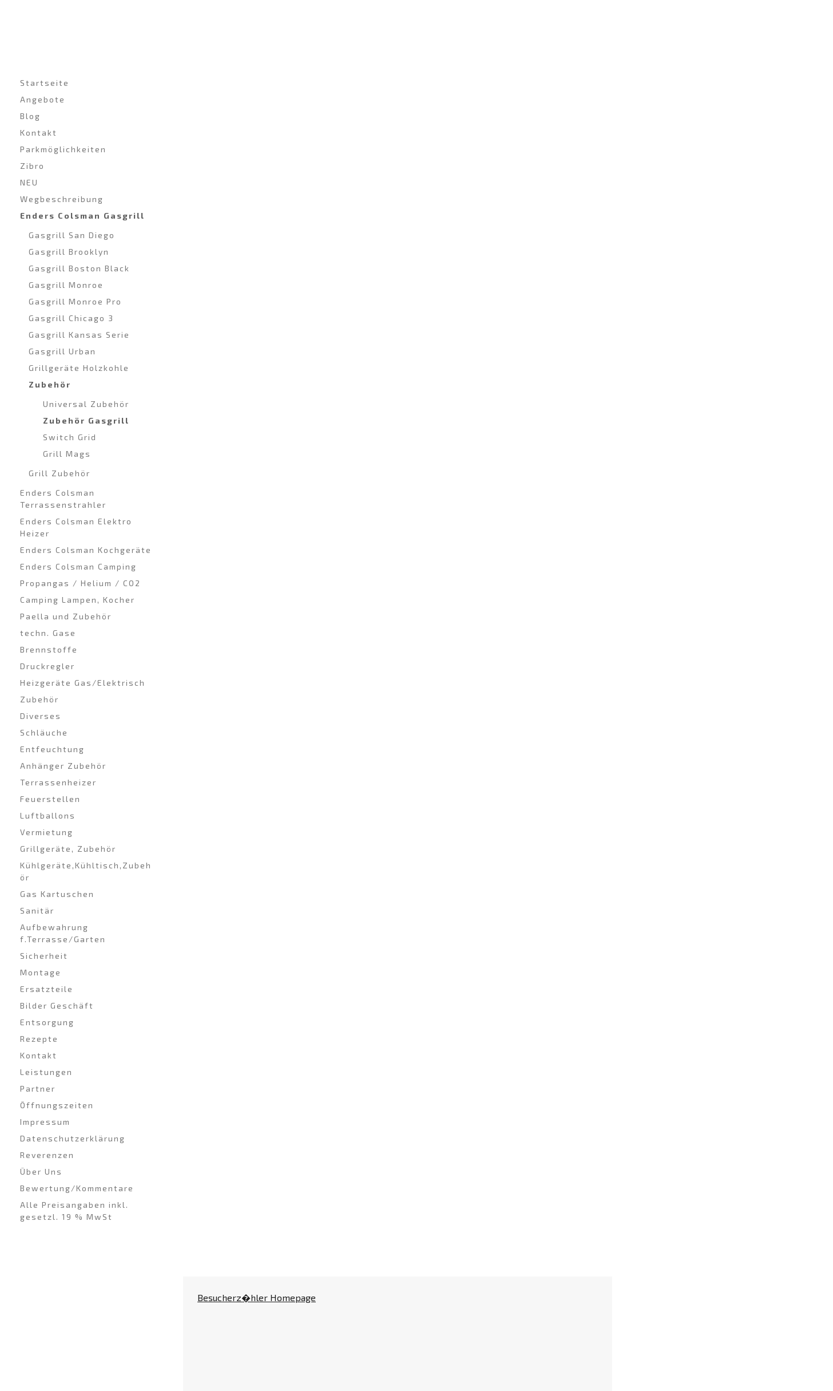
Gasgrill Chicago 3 (71, 318)
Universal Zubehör (86, 404)
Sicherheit (44, 956)
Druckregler (47, 666)
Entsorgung (47, 1022)
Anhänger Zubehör (63, 765)
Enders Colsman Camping (78, 566)
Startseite (44, 83)
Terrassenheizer (58, 782)
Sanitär (37, 910)
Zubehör (50, 384)
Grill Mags (67, 454)
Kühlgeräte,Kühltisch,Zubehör (86, 871)
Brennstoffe (49, 649)
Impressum (45, 1122)
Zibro (32, 166)
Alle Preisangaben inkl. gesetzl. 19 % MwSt (74, 1211)
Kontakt (38, 132)
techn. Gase (48, 633)
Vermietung (46, 832)
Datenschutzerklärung (72, 1138)
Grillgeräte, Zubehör (68, 848)
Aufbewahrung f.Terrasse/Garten (63, 933)
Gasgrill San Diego (72, 235)
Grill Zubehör (59, 473)
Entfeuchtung (52, 749)
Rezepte (39, 1039)
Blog (30, 116)
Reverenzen (47, 1155)
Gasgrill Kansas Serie (79, 334)
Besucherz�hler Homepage (256, 1297)
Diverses (40, 716)
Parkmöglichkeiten (63, 149)
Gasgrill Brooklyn (69, 251)
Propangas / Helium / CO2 (80, 583)
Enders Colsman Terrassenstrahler (63, 498)
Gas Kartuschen (57, 894)
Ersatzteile (46, 989)
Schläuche (44, 732)
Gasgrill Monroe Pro (75, 301)
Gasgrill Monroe (66, 285)
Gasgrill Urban (62, 351)
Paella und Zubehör (66, 616)
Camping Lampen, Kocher (77, 599)
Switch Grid (70, 437)
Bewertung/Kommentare (77, 1188)
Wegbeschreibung (62, 199)
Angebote (42, 99)
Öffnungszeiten (57, 1105)
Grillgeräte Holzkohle (79, 368)
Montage (40, 972)
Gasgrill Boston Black (79, 268)
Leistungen (46, 1072)
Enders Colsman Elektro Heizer (76, 527)
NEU (29, 182)
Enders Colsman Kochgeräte (86, 550)
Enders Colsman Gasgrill (82, 215)
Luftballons (48, 815)
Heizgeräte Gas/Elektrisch (82, 682)
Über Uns (41, 1171)
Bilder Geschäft (57, 1005)
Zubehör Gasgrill (86, 420)
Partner (37, 1088)
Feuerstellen (50, 799)
